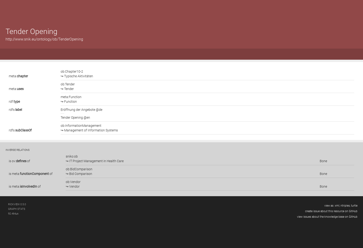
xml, (337, 205)
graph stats (16, 209)
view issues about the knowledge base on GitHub (327, 216)
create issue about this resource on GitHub (331, 211)
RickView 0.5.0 (17, 204)
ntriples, (345, 205)
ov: (19, 161)
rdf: (14, 101)
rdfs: (15, 110)
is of (19, 161)
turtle (354, 205)
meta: (18, 76)
